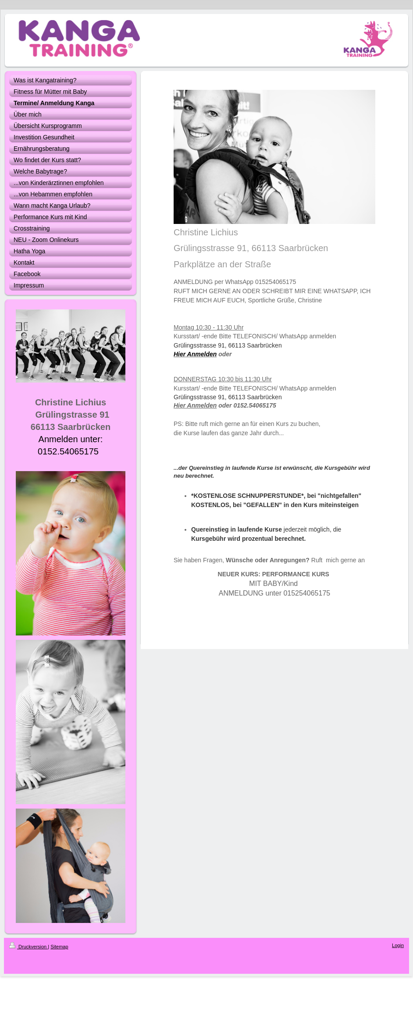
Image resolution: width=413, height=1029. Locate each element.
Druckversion (28, 946)
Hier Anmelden (195, 405)
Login (398, 945)
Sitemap (59, 946)
